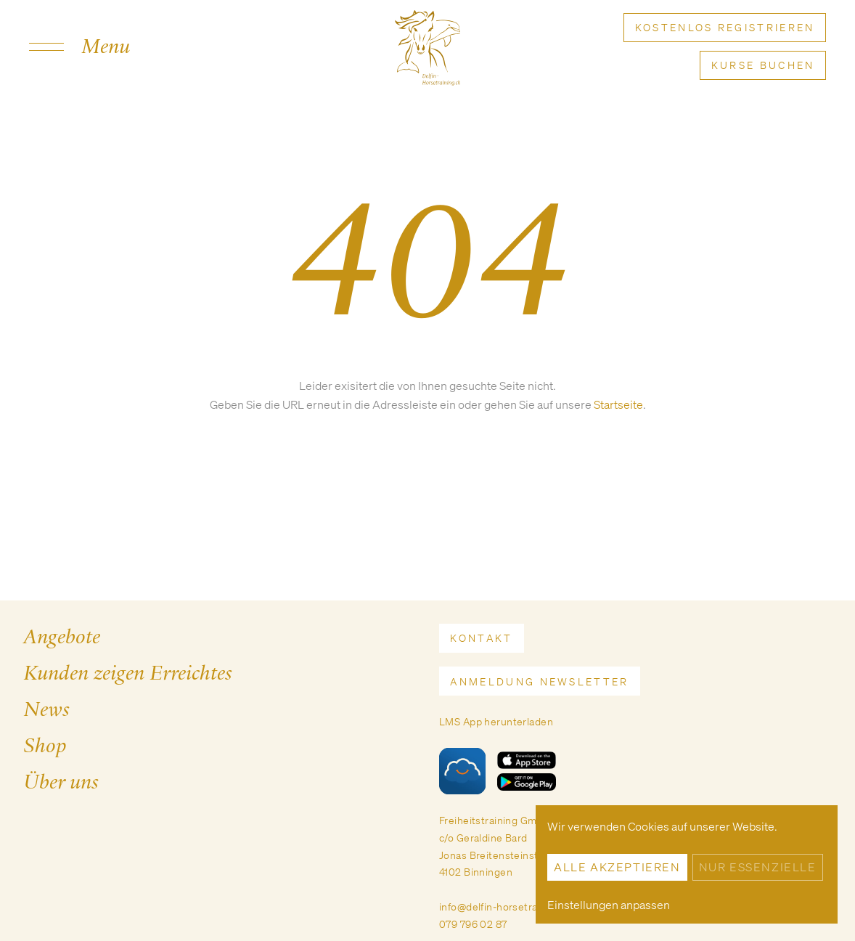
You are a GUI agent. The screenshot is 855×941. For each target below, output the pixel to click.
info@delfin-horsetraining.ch (506, 906)
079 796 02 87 (473, 924)
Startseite (618, 404)
